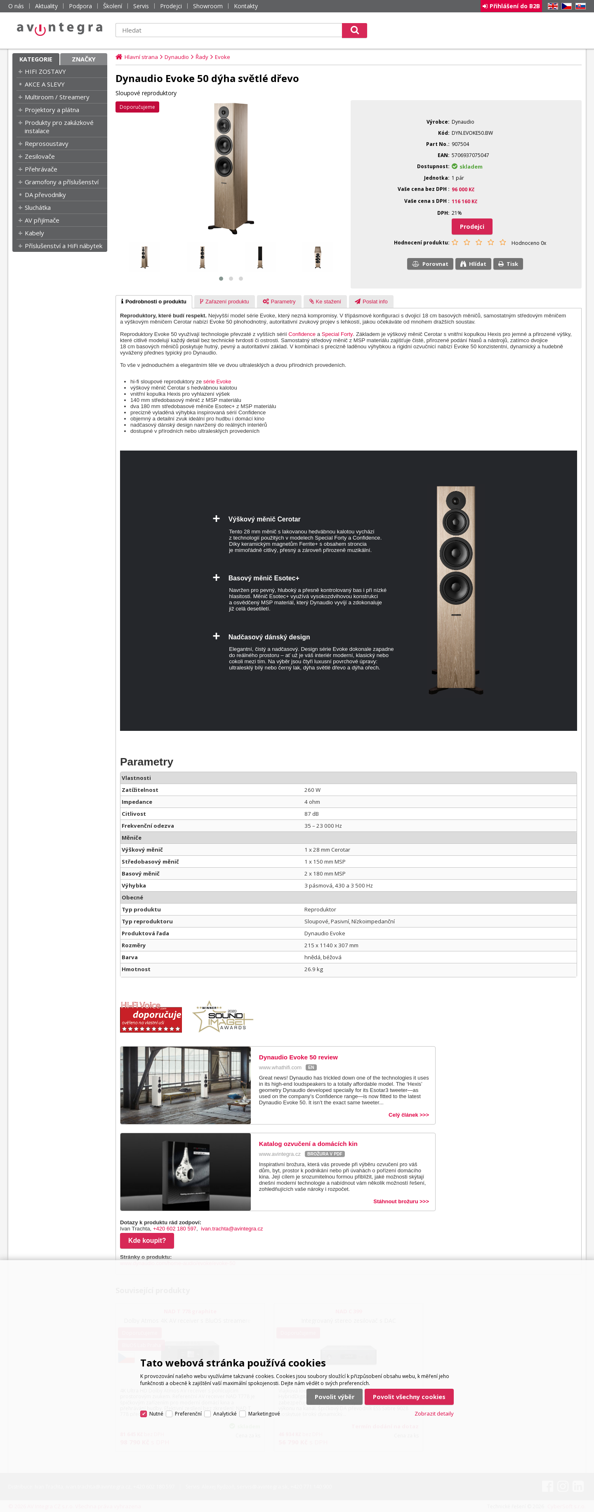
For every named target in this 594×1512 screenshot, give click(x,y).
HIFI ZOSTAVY (45, 71)
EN (551, 6)
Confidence (302, 334)
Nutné (156, 1413)
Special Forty (337, 334)
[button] (221, 279)
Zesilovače (40, 156)
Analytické (225, 1413)
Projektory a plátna (52, 110)
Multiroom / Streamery (57, 97)
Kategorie (35, 59)
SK (579, 6)
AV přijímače (42, 220)
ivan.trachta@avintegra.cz (232, 1229)
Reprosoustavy (46, 143)
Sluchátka (38, 207)
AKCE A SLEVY (45, 84)
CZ (565, 6)
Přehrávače (41, 169)
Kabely (34, 233)
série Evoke (217, 381)
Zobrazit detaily (434, 1413)
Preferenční (188, 1413)
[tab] (154, 301)
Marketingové (264, 1413)
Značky (84, 59)
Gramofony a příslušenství (62, 182)
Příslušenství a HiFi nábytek (63, 246)
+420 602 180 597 (174, 1229)
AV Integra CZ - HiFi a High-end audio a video (59, 29)
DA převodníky (45, 194)
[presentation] (154, 302)
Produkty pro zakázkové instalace (59, 126)
